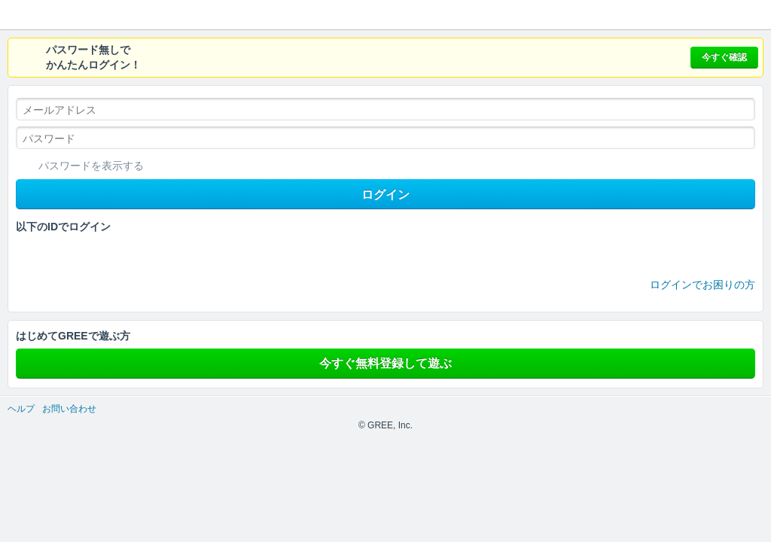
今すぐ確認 (724, 57)
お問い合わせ (69, 408)
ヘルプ (21, 408)
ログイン (385, 194)
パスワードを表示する (91, 166)
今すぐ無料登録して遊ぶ (385, 363)
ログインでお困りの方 (702, 285)
